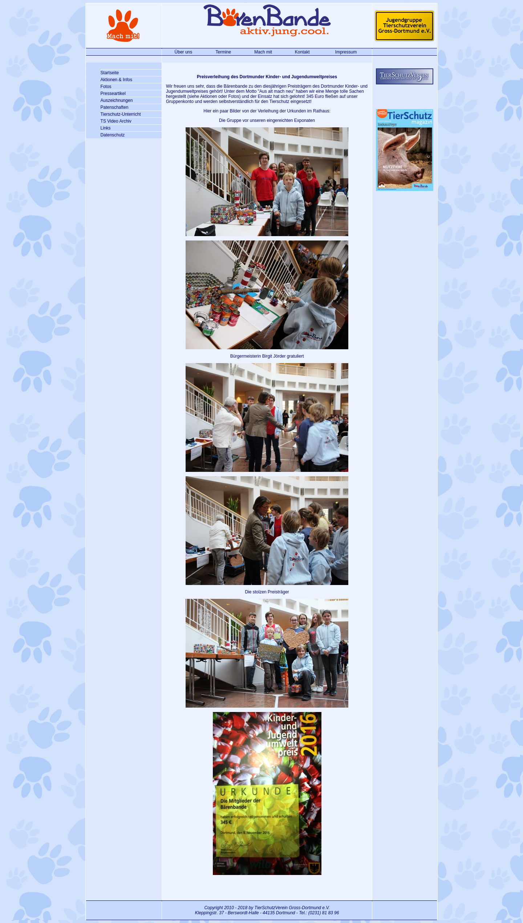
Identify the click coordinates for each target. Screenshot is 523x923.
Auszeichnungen (117, 100)
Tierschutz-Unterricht (121, 114)
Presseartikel (113, 93)
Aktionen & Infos (116, 79)
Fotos (106, 86)
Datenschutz (113, 135)
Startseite (110, 72)
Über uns (183, 52)
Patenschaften (115, 107)
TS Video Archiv (116, 121)
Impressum (346, 52)
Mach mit (263, 52)
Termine (223, 52)
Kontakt (302, 52)
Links (106, 128)
